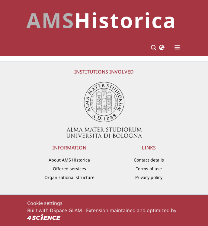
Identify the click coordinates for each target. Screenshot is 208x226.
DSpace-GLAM (66, 210)
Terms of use (149, 168)
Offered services (69, 168)
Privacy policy (148, 177)
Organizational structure (69, 177)
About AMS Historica (69, 160)
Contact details (149, 160)
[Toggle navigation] (177, 47)
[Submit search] (153, 47)
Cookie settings (44, 203)
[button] (161, 47)
